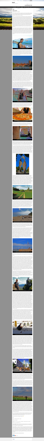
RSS (31, 5)
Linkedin (27, 5)
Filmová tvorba (18, 0)
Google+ (26, 5)
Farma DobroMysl (14, 0)
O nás (28, 0)
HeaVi (13, 2)
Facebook (25, 5)
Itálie (13, 9)
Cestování (21, 0)
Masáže (23, 0)
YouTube (30, 5)
